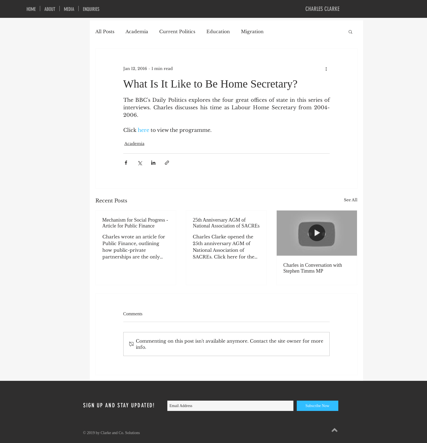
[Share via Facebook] (126, 162)
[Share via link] (167, 162)
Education (218, 31)
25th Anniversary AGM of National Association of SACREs (226, 223)
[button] (350, 31)
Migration (252, 31)
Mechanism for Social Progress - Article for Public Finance (135, 223)
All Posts (104, 31)
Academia (137, 31)
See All (351, 199)
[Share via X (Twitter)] (139, 162)
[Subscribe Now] (317, 406)
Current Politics (177, 31)
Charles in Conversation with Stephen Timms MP (312, 268)
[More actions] (326, 68)
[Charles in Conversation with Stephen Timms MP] (317, 233)
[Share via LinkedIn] (153, 162)
